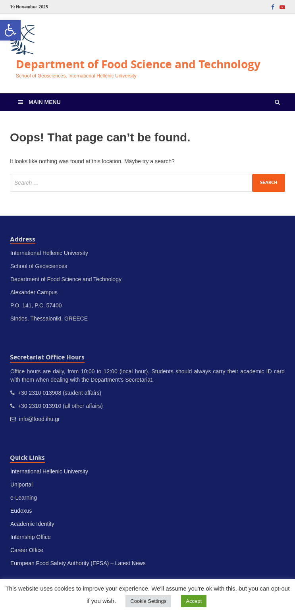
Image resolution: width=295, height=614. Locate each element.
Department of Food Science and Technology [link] (138, 64)
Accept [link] (194, 601)
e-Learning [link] (23, 497)
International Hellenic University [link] (49, 471)
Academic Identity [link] (32, 524)
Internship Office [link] (30, 537)
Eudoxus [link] (21, 511)
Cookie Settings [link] (148, 601)
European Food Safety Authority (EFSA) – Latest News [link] (78, 563)
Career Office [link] (26, 550)
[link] (10, 30)
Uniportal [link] (21, 484)
